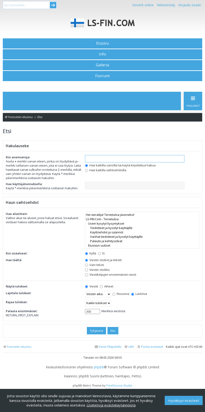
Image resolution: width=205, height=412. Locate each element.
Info (102, 54)
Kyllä (90, 253)
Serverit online (143, 5)
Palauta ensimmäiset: (21, 311)
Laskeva (139, 294)
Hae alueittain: (17, 214)
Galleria (102, 64)
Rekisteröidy (166, 5)
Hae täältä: (14, 260)
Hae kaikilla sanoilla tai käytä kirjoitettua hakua (120, 165)
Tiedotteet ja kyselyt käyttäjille (142, 228)
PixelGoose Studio (119, 385)
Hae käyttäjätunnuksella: (24, 184)
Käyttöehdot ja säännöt (142, 232)
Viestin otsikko (97, 270)
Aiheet (106, 286)
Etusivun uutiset (142, 245)
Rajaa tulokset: (16, 302)
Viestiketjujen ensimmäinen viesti (110, 274)
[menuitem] (150, 346)
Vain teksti (94, 265)
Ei (101, 253)
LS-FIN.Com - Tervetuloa (142, 219)
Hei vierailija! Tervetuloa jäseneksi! (142, 215)
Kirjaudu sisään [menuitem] (189, 5)
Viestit (91, 286)
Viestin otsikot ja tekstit (103, 260)
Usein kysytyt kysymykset (142, 223)
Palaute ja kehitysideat (142, 241)
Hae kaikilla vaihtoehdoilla (105, 170)
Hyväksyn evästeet (183, 400)
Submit (53, 5)
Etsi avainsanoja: (18, 157)
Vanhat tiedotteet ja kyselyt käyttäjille (142, 237)
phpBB (99, 367)
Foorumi (102, 75)
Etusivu (102, 43)
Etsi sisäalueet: (16, 253)
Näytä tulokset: (17, 286)
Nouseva (120, 294)
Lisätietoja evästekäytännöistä (111, 405)
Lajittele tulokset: (18, 293)
